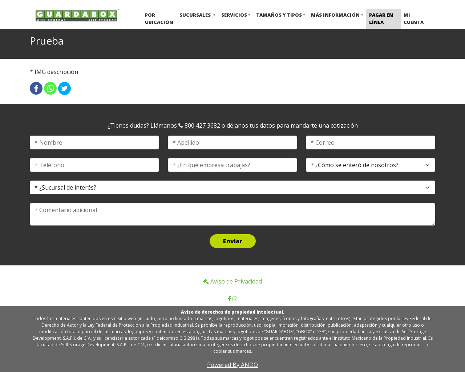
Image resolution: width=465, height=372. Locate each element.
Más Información (335, 15)
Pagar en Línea (381, 18)
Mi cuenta (414, 18)
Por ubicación (159, 18)
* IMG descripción (54, 72)
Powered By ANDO (232, 365)
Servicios (234, 15)
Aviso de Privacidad (232, 281)
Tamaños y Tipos (279, 15)
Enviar (232, 241)
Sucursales (195, 15)
